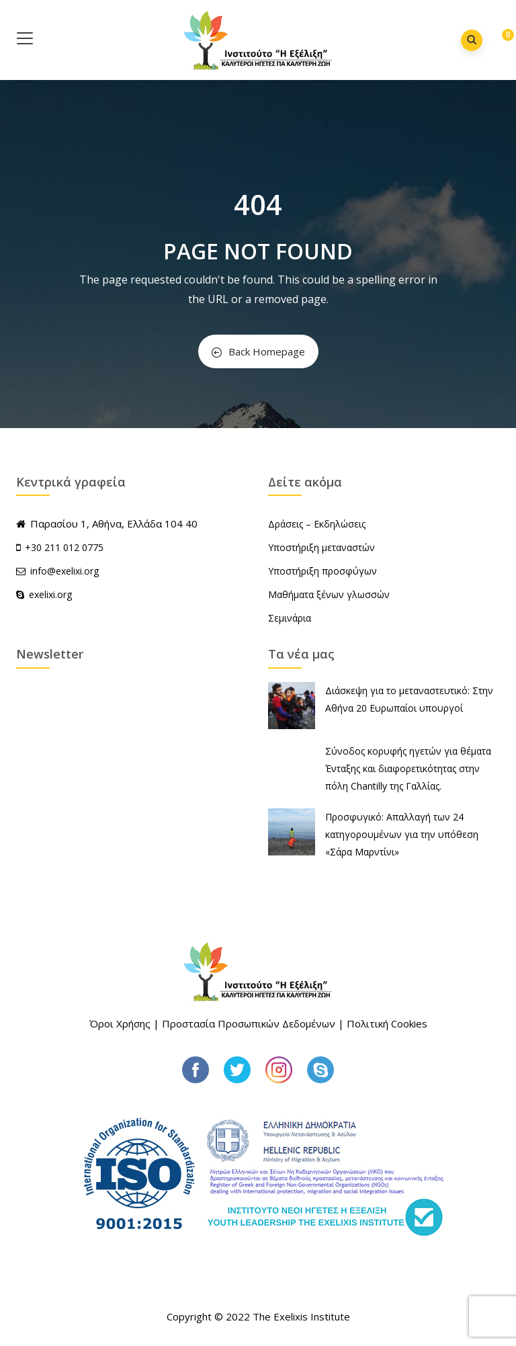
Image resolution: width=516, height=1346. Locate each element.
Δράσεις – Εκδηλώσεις (317, 523)
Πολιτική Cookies (387, 1023)
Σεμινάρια (289, 618)
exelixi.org (44, 594)
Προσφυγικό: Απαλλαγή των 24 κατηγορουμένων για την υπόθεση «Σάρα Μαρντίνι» (401, 834)
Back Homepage (258, 351)
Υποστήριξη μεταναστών (321, 547)
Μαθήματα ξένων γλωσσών (329, 594)
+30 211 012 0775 (64, 547)
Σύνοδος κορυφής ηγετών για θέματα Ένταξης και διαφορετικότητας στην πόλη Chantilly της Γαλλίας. (408, 768)
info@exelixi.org (57, 570)
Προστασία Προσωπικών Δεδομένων (248, 1023)
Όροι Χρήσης (119, 1023)
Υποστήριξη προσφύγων (322, 570)
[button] (497, 41)
